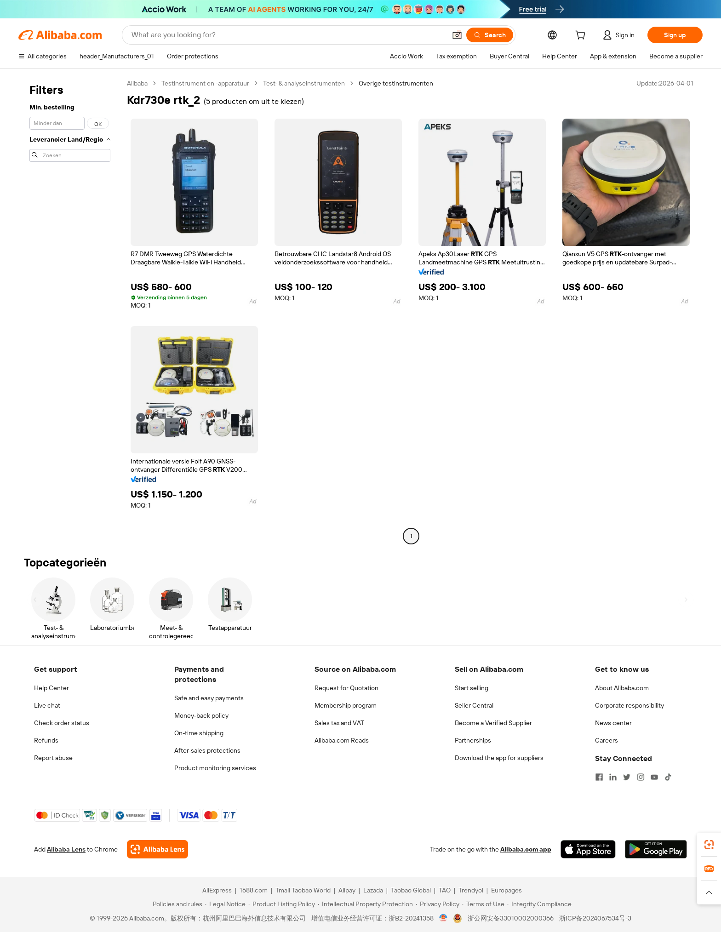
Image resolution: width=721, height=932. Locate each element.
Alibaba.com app (525, 849)
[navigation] (70, 311)
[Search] (489, 35)
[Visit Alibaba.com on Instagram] (640, 777)
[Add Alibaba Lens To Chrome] (157, 849)
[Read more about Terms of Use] (483, 904)
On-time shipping (198, 733)
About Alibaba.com (622, 688)
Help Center (51, 688)
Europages (506, 890)
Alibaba (137, 83)
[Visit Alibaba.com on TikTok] (668, 777)
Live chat (47, 705)
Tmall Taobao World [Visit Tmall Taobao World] (303, 890)
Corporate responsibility (629, 705)
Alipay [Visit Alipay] (346, 890)
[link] (709, 845)
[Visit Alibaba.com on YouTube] (654, 777)
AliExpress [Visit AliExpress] (217, 890)
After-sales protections (207, 750)
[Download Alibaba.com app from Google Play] (656, 849)
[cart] (582, 36)
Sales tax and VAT (339, 722)
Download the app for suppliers (499, 757)
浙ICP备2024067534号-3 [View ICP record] (595, 918)
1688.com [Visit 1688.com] (254, 890)
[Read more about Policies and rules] (176, 904)
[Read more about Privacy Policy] (437, 904)
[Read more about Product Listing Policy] (281, 904)
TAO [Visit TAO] (445, 890)
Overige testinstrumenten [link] (396, 83)
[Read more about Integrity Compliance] (539, 904)
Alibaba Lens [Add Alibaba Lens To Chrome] (66, 849)
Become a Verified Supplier (493, 722)
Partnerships (473, 740)
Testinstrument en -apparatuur (205, 83)
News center (613, 722)
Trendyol (470, 890)
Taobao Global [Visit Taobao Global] (411, 890)
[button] (457, 34)
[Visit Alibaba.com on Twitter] (627, 777)
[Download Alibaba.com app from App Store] (588, 849)
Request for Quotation (346, 688)
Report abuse (53, 757)
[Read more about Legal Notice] (225, 904)
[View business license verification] (443, 918)
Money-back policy (201, 715)
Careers (606, 740)
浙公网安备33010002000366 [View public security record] (511, 918)
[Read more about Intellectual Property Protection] (365, 904)
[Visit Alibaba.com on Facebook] (599, 777)
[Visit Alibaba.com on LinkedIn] (613, 777)
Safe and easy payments (209, 698)
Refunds (46, 740)
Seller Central (474, 705)
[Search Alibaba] (288, 35)
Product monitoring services (215, 768)
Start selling (471, 688)
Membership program (346, 705)
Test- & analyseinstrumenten (304, 83)
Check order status (61, 722)
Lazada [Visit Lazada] (373, 890)
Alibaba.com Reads (342, 740)
